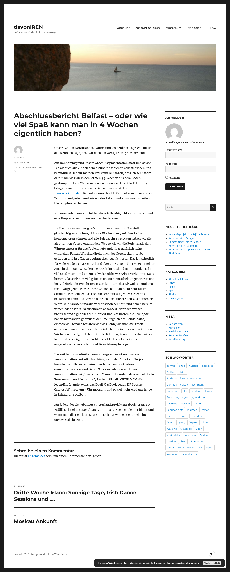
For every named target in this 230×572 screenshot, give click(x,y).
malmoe (192, 409)
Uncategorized (177, 298)
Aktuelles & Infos (178, 279)
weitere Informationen (188, 563)
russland (172, 428)
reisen (204, 422)
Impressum (173, 27)
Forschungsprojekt (178, 397)
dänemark (173, 390)
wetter (209, 447)
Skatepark (186, 428)
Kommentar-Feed (179, 335)
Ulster (183, 441)
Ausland (194, 365)
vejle (181, 447)
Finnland (196, 390)
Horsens (185, 403)
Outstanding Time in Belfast (185, 242)
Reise (17, 171)
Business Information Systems (184, 378)
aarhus (171, 365)
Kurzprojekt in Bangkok (182, 238)
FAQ (213, 27)
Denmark (198, 384)
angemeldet (36, 456)
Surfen (204, 435)
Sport (172, 290)
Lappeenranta (175, 409)
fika (185, 390)
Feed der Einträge (178, 331)
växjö (190, 447)
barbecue (207, 365)
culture (184, 384)
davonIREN (28, 27)
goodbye (172, 403)
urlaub (171, 447)
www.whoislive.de (67, 193)
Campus (172, 384)
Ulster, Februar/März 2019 (28, 167)
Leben (172, 283)
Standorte (194, 27)
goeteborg (198, 397)
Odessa (171, 422)
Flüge (208, 390)
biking (182, 372)
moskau (182, 416)
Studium (173, 294)
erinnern (172, 177)
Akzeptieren (212, 563)
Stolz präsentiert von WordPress (48, 554)
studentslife (174, 435)
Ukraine (171, 441)
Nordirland (197, 416)
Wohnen (172, 453)
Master (205, 409)
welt (199, 447)
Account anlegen (147, 27)
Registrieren (176, 324)
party (182, 422)
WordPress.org (177, 339)
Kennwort (171, 163)
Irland (197, 403)
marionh (19, 157)
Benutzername (173, 150)
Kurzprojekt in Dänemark (183, 245)
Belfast (171, 372)
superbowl (190, 435)
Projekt (193, 422)
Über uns (123, 27)
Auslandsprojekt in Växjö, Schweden (189, 234)
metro (170, 416)
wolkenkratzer (188, 453)
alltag (181, 365)
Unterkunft (196, 441)
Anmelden (174, 327)
